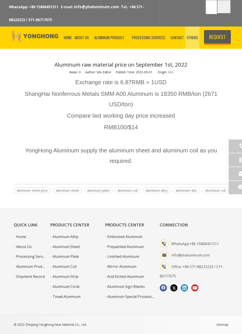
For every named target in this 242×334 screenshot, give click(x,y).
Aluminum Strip (65, 276)
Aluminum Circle (66, 286)
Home (21, 236)
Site (170, 72)
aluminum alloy (157, 190)
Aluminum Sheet (66, 246)
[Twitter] (173, 287)
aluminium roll (215, 190)
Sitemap (222, 324)
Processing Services (32, 256)
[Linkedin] (184, 287)
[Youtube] (194, 287)
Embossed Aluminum (124, 236)
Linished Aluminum (123, 256)
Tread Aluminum (66, 296)
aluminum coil (128, 190)
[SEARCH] (211, 7)
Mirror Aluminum (121, 266)
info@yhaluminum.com (96, 6)
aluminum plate (98, 190)
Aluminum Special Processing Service (138, 296)
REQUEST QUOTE (217, 38)
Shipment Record (30, 276)
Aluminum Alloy (65, 236)
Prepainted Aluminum (125, 246)
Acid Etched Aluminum (125, 276)
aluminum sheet (67, 190)
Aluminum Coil (65, 266)
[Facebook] (163, 287)
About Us (24, 246)
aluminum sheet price (32, 190)
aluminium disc (186, 190)
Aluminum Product (31, 266)
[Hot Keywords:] (224, 6)
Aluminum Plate (66, 256)
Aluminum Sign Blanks (126, 286)
